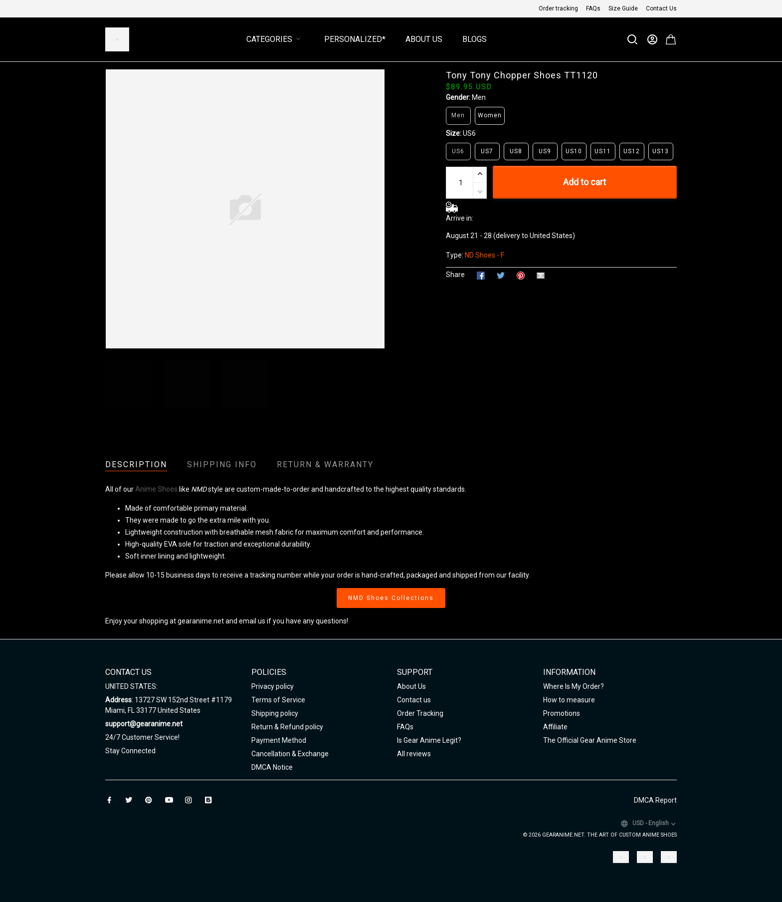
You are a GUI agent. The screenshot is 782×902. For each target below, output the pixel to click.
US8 (516, 151)
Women (490, 115)
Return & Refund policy (287, 727)
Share (455, 275)
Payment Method (278, 740)
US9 (545, 151)
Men (479, 97)
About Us (423, 39)
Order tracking (558, 8)
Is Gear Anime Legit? (429, 740)
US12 (631, 151)
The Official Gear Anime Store (589, 740)
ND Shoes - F (484, 255)
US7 (487, 151)
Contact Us (661, 8)
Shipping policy (274, 713)
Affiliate (555, 727)
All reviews (414, 754)
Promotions (561, 713)
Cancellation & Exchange (290, 754)
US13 (660, 151)
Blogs (474, 39)
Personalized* (355, 39)
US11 (602, 151)
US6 (469, 133)
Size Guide (623, 8)
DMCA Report (655, 800)
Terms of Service (278, 700)
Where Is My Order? (573, 686)
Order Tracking (420, 713)
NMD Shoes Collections (391, 598)
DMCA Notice (272, 767)
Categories (275, 39)
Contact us (414, 700)
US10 (574, 151)
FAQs (593, 8)
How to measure (569, 700)
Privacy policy (272, 686)
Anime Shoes (156, 489)
